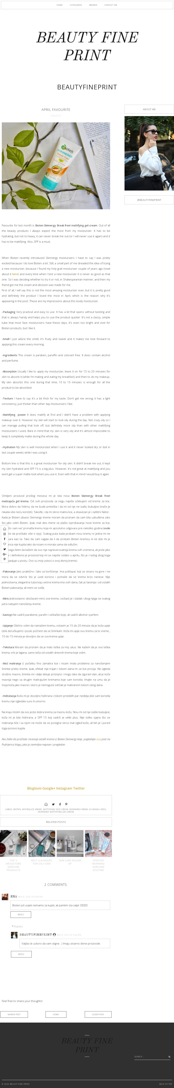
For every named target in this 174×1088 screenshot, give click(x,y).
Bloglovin (34, 788)
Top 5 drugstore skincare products (13, 865)
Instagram (64, 788)
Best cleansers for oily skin (41, 862)
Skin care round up (70, 862)
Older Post (98, 1014)
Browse (93, 5)
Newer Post (14, 1014)
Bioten (17, 809)
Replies (18, 926)
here (15, 274)
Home (60, 5)
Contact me (111, 5)
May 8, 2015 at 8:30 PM (30, 896)
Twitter (79, 788)
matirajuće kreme (32, 809)
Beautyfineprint (36, 935)
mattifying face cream (55, 809)
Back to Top (165, 1084)
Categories (76, 5)
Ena (13, 896)
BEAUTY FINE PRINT (20, 1084)
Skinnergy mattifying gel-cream (56, 812)
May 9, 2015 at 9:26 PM (69, 935)
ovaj (98, 739)
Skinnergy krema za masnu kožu (87, 809)
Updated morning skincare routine (98, 865)
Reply (21, 914)
